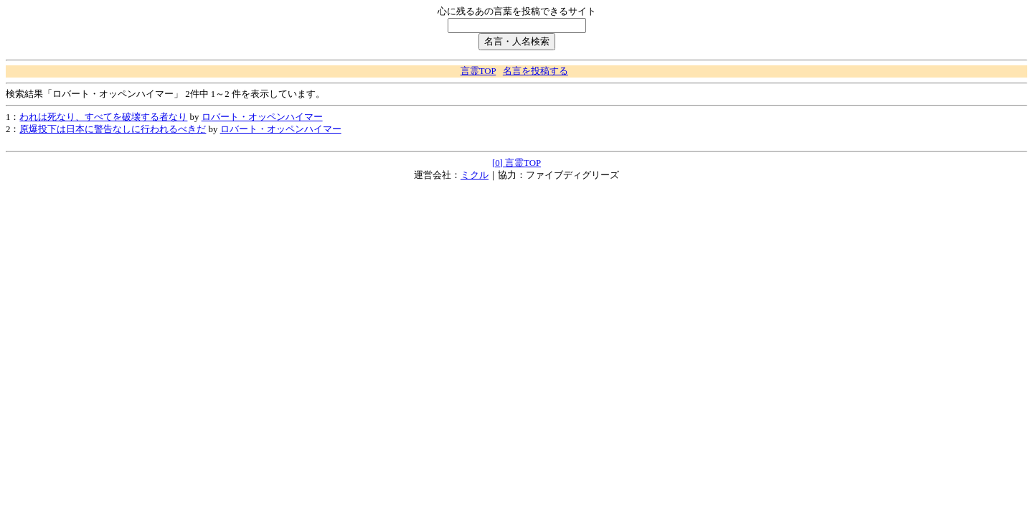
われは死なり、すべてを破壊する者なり (103, 117)
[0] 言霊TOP (516, 163)
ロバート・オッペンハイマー (262, 117)
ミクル (475, 175)
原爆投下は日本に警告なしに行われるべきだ (112, 129)
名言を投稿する (535, 71)
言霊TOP (478, 71)
